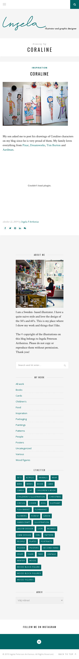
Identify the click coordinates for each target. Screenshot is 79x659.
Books (19, 389)
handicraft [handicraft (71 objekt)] (23, 522)
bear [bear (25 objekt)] (54, 477)
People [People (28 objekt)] (21, 541)
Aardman (8, 150)
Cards (19, 395)
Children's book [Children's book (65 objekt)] (46, 490)
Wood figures (23, 460)
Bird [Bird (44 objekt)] (19, 484)
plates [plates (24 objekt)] (32, 541)
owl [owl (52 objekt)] (38, 535)
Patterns (20, 430)
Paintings (21, 425)
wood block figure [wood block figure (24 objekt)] (28, 567)
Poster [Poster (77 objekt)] (21, 548)
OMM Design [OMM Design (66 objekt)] (24, 535)
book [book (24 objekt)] (40, 484)
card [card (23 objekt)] (50, 484)
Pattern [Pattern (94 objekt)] (49, 535)
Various (20, 454)
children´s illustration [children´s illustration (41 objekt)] (31, 496)
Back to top (67, 654)
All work (20, 384)
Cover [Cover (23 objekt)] (32, 503)
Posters (20, 442)
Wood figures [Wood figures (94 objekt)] (25, 579)
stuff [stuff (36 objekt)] (20, 554)
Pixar (25, 145)
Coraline (39, 73)
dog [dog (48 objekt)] (43, 503)
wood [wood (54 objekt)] (32, 560)
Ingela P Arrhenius (30, 221)
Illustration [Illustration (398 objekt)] (41, 522)
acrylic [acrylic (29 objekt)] (30, 477)
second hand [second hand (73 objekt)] (51, 548)
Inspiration (39, 67)
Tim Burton (53, 145)
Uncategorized (23, 448)
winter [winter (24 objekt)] (21, 560)
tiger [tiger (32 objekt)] (31, 554)
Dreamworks (37, 145)
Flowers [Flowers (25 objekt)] (22, 516)
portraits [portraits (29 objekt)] (46, 541)
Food (18, 407)
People (19, 436)
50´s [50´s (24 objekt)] (19, 477)
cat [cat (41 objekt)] (30, 490)
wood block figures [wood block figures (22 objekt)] (29, 573)
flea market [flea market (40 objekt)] (23, 509)
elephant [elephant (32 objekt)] (55, 503)
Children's (21, 401)
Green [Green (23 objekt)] (46, 516)
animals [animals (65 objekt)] (43, 477)
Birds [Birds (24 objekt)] (30, 484)
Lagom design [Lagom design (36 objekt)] (25, 528)
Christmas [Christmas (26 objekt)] (55, 496)
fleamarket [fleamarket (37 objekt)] (41, 509)
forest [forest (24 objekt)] (35, 516)
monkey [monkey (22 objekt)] (51, 528)
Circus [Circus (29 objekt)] (21, 503)
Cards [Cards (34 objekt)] (20, 490)
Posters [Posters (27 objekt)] (34, 548)
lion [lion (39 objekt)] (40, 528)
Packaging (21, 419)
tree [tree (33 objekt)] (40, 554)
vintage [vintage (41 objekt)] (51, 554)
